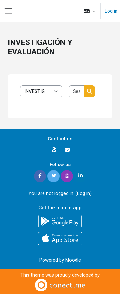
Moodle (73, 260)
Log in (111, 11)
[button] (89, 11)
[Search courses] (76, 91)
